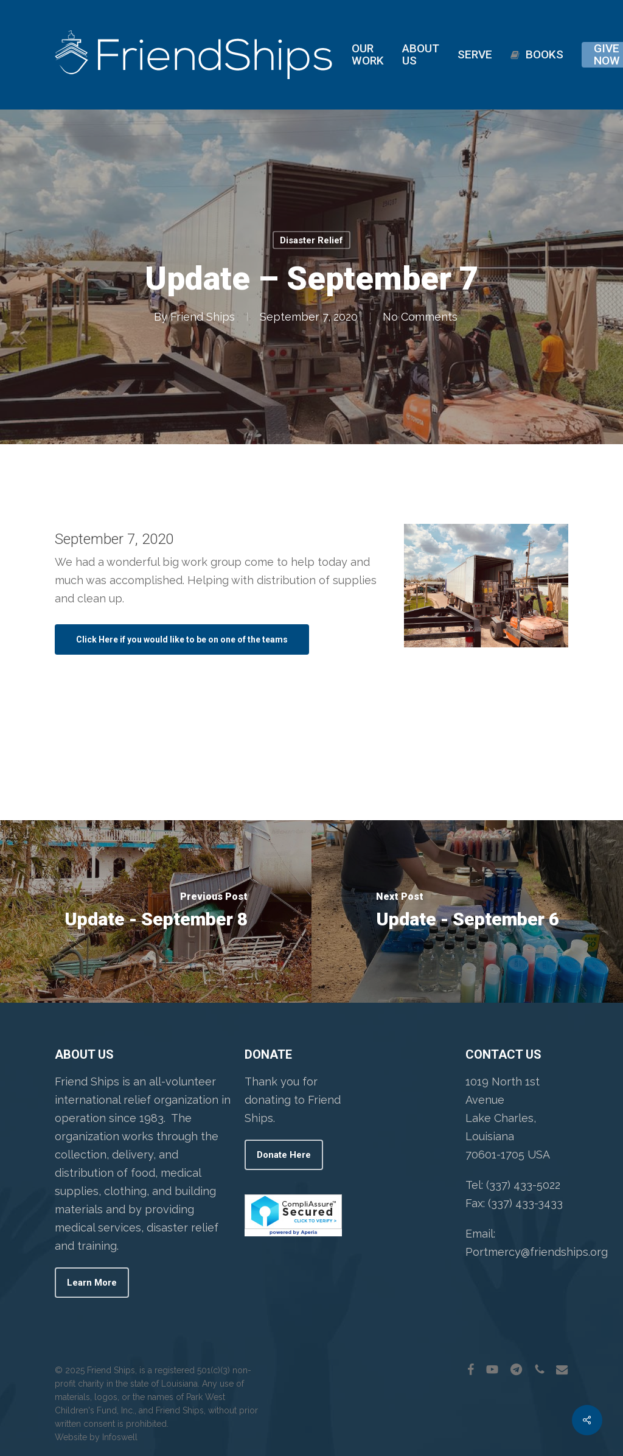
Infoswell (119, 1437)
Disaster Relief (311, 240)
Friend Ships (202, 316)
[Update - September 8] (156, 911)
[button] (182, 639)
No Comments (420, 316)
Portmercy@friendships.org (536, 1251)
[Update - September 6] (467, 911)
